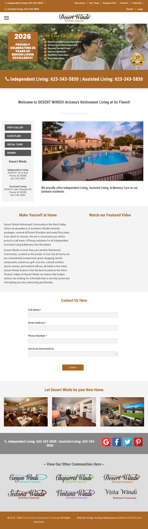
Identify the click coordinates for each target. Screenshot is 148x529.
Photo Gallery (18, 127)
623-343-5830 (35, 3)
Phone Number (37, 335)
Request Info (109, 3)
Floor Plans (18, 136)
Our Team (94, 3)
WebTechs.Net (134, 517)
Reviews (18, 153)
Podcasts (137, 3)
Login (140, 9)
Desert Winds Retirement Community (41, 517)
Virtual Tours (18, 144)
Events (129, 9)
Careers (124, 3)
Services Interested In (41, 348)
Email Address (37, 322)
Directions (80, 3)
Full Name (34, 309)
